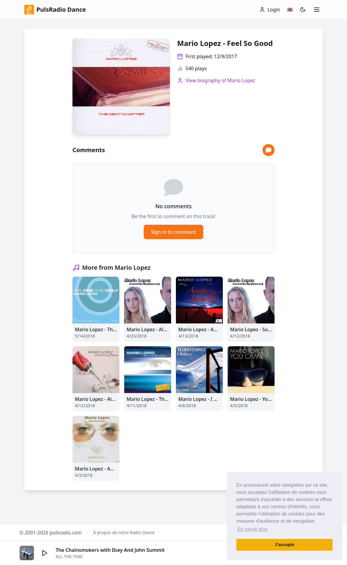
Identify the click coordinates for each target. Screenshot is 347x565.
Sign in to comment (173, 232)
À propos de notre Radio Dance (124, 532)
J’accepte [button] (284, 544)
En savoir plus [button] (252, 529)
